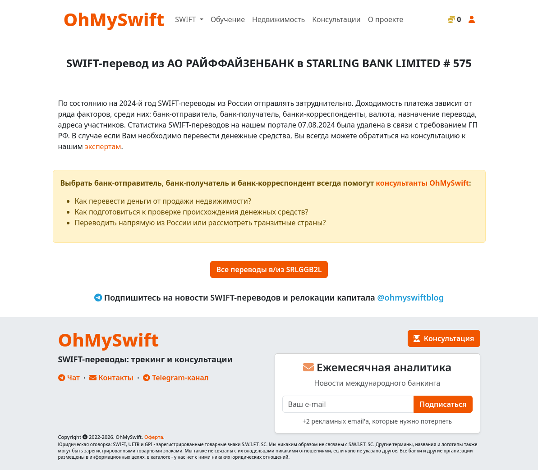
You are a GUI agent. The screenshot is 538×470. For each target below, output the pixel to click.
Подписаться (442, 404)
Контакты (111, 378)
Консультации (336, 19)
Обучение (228, 19)
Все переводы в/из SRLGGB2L (269, 269)
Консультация (444, 338)
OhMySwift (114, 19)
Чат (69, 378)
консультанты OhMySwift (422, 183)
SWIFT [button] (186, 19)
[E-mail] (348, 404)
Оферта (153, 436)
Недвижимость (278, 19)
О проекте (386, 19)
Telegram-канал (175, 378)
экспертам (103, 146)
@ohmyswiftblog (410, 297)
